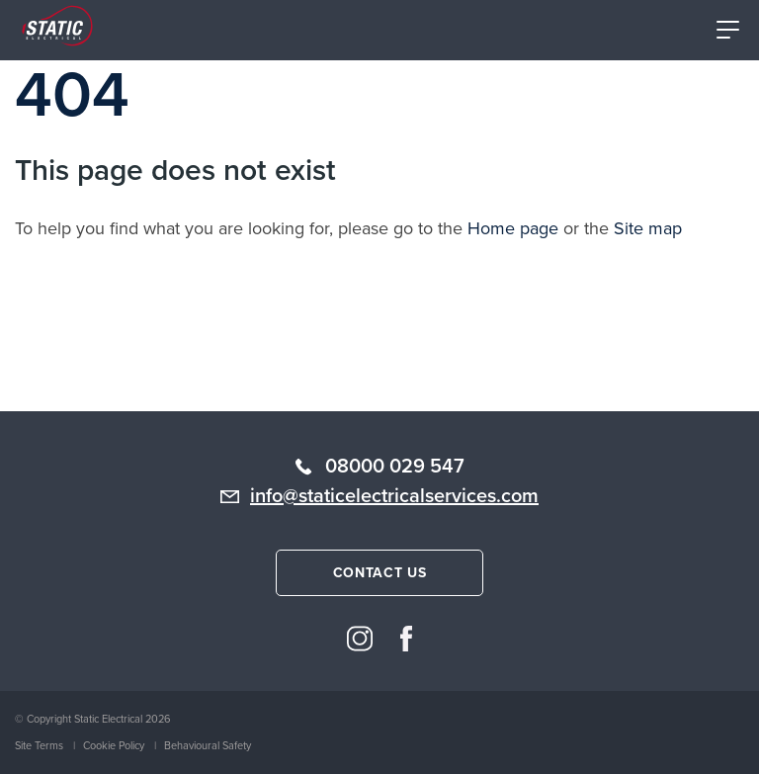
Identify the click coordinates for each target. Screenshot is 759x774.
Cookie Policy (113, 745)
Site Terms (39, 745)
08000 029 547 (394, 465)
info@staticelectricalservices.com (394, 495)
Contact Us (380, 572)
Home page (512, 228)
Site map (648, 228)
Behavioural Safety (207, 745)
